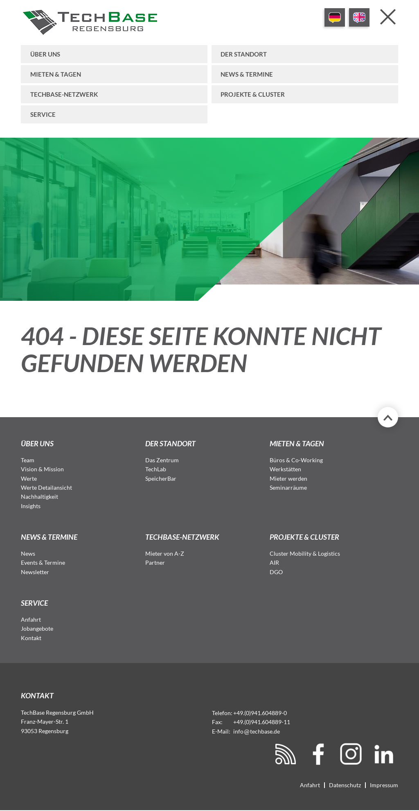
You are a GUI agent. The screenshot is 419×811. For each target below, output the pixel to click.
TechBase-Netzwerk (64, 94)
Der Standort (244, 54)
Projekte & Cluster (253, 94)
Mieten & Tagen (55, 74)
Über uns (45, 54)
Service (43, 114)
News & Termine (247, 74)
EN (359, 17)
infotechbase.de (256, 731)
